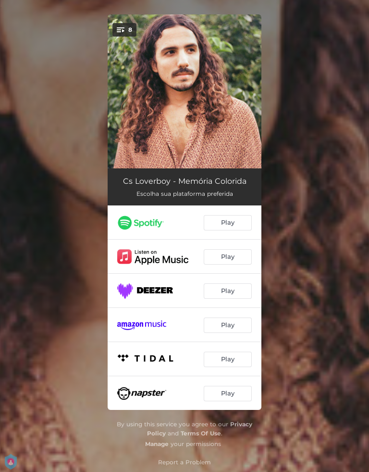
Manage (157, 443)
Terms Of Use (201, 433)
